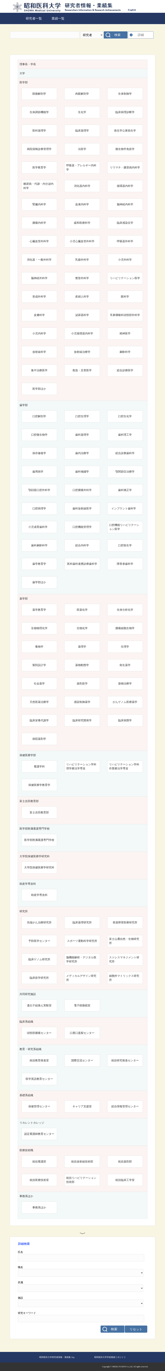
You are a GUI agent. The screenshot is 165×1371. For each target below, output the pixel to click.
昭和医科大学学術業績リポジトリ (110, 1357)
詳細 (141, 35)
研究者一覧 (34, 18)
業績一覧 (58, 18)
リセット (136, 1329)
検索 (117, 35)
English (132, 9)
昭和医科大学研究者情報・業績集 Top (57, 1357)
